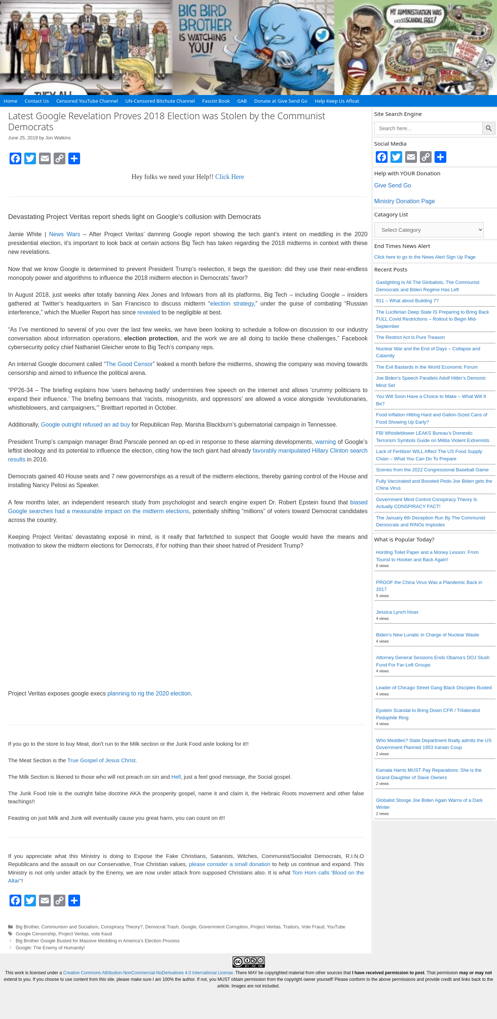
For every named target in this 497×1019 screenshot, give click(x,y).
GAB (242, 101)
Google (188, 926)
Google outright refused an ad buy (85, 424)
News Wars (63, 234)
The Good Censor (129, 364)
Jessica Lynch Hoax (397, 612)
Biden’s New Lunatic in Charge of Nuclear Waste (427, 635)
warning (325, 442)
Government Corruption (223, 926)
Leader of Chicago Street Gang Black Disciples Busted (434, 687)
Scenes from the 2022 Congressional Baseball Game (432, 469)
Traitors (291, 926)
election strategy (232, 303)
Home (10, 101)
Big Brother (27, 926)
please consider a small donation (229, 864)
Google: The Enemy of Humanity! (50, 947)
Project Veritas (266, 926)
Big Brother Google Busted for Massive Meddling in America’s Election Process (98, 940)
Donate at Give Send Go (280, 101)
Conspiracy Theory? (122, 926)
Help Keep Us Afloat (337, 101)
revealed (148, 312)
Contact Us (37, 101)
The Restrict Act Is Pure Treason (410, 337)
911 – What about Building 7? (407, 300)
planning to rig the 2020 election (149, 693)
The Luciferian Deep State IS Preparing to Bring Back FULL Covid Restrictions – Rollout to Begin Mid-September (432, 319)
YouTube (336, 926)
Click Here (229, 176)
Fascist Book (216, 101)
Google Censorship (36, 933)
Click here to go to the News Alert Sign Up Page (425, 257)
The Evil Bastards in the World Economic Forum (427, 367)
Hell (176, 777)
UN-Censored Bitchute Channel (160, 101)
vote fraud (101, 933)
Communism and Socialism (70, 926)
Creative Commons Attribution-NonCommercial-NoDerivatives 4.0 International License (148, 972)
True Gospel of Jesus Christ (101, 760)
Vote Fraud (313, 926)
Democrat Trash (162, 926)
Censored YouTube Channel (87, 101)
